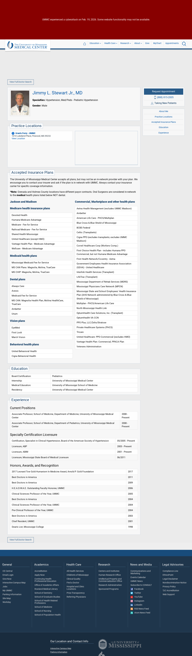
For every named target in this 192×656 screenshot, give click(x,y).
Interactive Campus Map (14, 583)
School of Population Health (48, 615)
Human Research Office (110, 575)
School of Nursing (43, 611)
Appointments (172, 43)
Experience (164, 133)
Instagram (137, 601)
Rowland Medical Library (46, 589)
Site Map (7, 598)
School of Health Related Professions (46, 602)
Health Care (109, 43)
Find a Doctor (73, 583)
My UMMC (7, 590)
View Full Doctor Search (21, 82)
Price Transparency (76, 593)
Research (124, 43)
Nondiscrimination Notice (174, 583)
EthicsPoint (168, 575)
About (137, 43)
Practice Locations (163, 117)
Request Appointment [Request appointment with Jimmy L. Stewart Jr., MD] (163, 91)
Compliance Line (170, 571)
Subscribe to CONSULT (141, 585)
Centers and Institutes (109, 571)
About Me (163, 111)
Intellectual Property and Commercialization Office (110, 580)
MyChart (157, 43)
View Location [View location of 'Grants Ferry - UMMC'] (18, 138)
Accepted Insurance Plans (163, 122)
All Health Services (75, 571)
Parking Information (12, 594)
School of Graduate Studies (47, 597)
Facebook (137, 589)
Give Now (7, 579)
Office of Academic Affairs (47, 585)
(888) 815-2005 (165, 97)
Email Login (8, 575)
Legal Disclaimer (170, 579)
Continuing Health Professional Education (45, 580)
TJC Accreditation (171, 590)
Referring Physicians (76, 597)
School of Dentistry (43, 593)
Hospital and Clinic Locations (75, 587)
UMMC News (137, 581)
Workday (7, 602)
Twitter (136, 593)
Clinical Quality (73, 579)
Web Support (169, 594)
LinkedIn (136, 605)
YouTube (136, 597)
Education (94, 43)
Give (147, 43)
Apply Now (40, 575)
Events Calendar (138, 577)
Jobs (5, 586)
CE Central (7, 571)
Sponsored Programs (109, 589)
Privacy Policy (169, 586)
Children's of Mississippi (78, 575)
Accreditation (41, 571)
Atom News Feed (140, 613)
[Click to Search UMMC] (184, 44)
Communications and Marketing (141, 572)
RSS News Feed (140, 609)
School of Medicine (43, 607)
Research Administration (110, 585)
